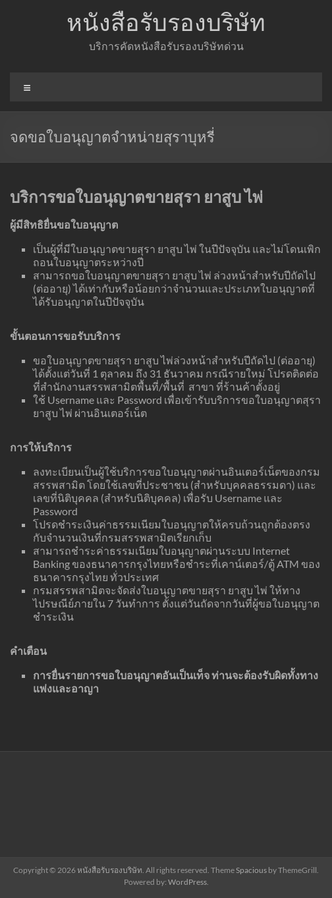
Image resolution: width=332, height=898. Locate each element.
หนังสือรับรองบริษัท (166, 21)
